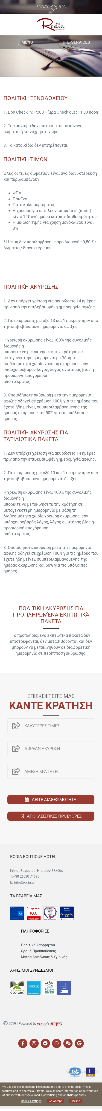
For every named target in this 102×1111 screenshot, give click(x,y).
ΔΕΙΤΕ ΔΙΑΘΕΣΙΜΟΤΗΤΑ (54, 799)
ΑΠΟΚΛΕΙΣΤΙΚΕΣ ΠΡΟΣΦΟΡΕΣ (54, 816)
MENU (25, 42)
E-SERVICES (76, 42)
